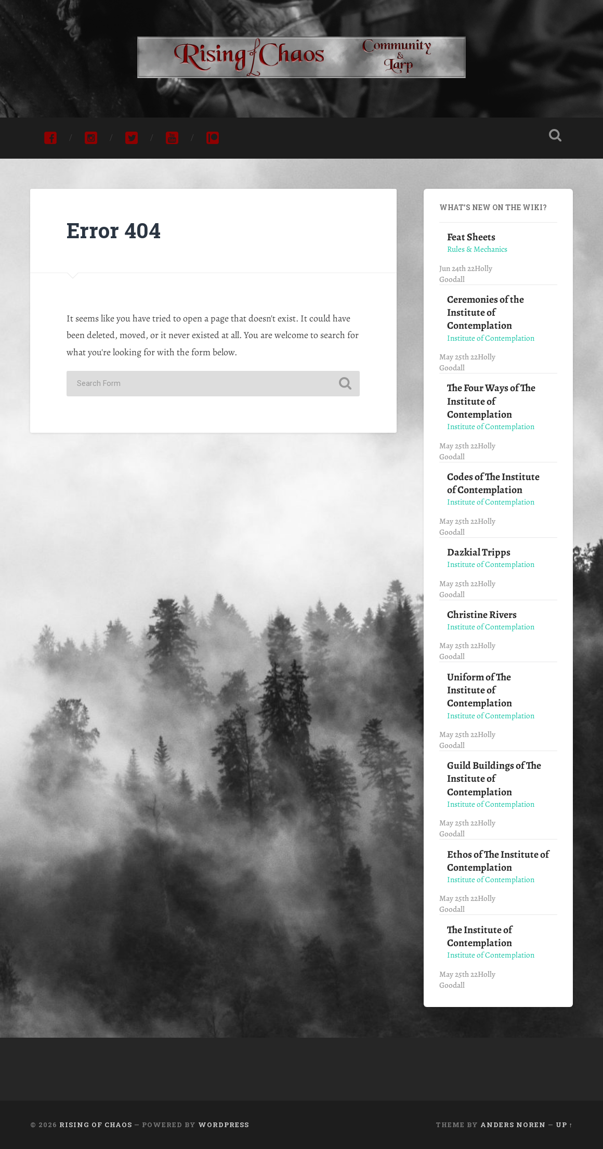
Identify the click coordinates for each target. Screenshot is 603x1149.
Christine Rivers (482, 615)
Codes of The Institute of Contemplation (493, 483)
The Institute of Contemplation (479, 936)
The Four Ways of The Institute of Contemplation (491, 401)
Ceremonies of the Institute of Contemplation (485, 312)
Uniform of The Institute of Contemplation (479, 690)
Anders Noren (513, 1124)
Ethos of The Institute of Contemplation (498, 860)
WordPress (223, 1124)
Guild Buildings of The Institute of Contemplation (494, 778)
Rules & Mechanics (477, 248)
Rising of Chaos (95, 1124)
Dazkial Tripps (478, 552)
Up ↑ (564, 1124)
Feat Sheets (471, 237)
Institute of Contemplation (490, 337)
